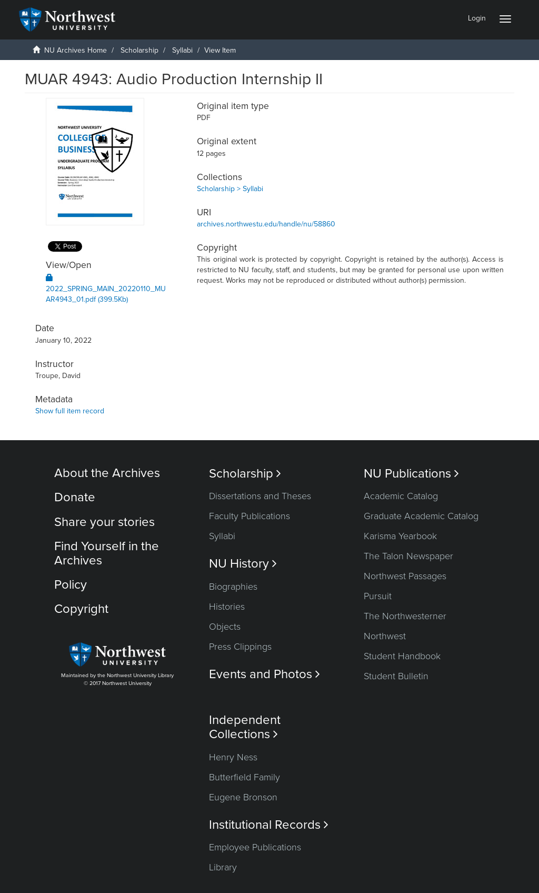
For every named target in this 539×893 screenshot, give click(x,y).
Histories (227, 606)
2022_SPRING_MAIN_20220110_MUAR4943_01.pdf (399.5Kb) (106, 289)
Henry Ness (233, 757)
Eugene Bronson (243, 797)
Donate (74, 497)
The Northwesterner (405, 616)
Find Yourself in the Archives (106, 553)
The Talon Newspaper (408, 556)
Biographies (233, 586)
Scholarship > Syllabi (230, 188)
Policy (70, 584)
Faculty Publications (249, 516)
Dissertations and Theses (260, 496)
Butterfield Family (244, 777)
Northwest (385, 636)
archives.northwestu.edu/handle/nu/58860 (266, 224)
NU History (243, 563)
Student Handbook (402, 656)
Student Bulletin (396, 676)
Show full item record (69, 410)
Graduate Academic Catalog (421, 516)
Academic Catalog (401, 496)
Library (223, 867)
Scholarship (139, 50)
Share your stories (104, 522)
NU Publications (411, 473)
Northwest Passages (405, 576)
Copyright (81, 609)
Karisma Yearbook (400, 536)
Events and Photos (264, 674)
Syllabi (182, 50)
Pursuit (378, 596)
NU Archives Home (75, 50)
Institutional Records (268, 824)
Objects (225, 626)
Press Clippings (240, 646)
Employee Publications (255, 847)
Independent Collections (245, 727)
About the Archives (107, 473)
